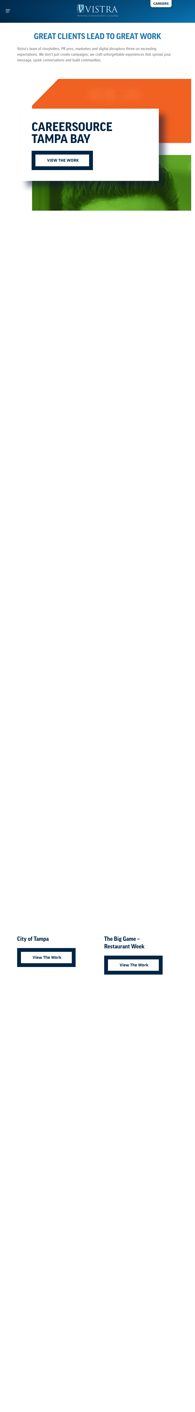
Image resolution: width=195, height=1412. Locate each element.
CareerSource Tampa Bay (72, 134)
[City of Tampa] (54, 578)
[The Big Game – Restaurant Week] (141, 578)
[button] (8, 11)
